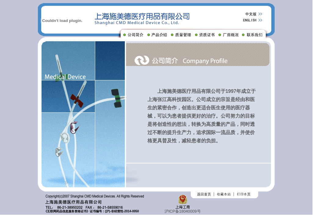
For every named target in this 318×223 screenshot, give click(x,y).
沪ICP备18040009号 (182, 211)
